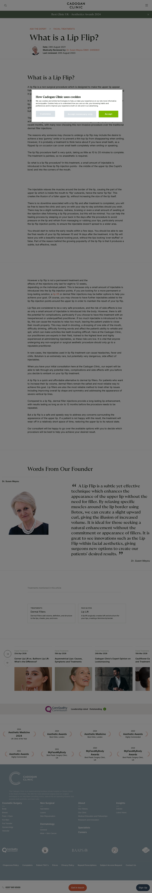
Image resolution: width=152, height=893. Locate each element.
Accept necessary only (80, 114)
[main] (77, 105)
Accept (108, 114)
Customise (45, 114)
